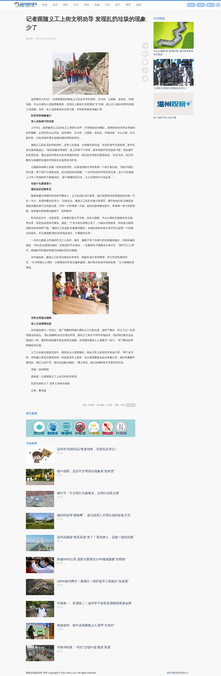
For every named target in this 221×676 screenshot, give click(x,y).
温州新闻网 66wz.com (51, 397)
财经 (65, 4)
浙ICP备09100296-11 (177, 673)
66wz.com (71, 673)
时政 (44, 4)
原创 (86, 4)
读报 (191, 5)
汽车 (107, 4)
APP (212, 5)
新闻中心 (130, 405)
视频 (97, 4)
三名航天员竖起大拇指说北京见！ (170, 88)
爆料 (201, 5)
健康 (138, 4)
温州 (55, 4)
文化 (76, 4)
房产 (117, 4)
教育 (128, 4)
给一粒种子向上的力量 (164, 117)
